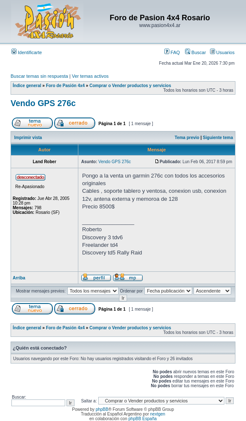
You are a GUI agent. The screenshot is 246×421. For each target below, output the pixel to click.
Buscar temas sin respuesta (39, 76)
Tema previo (187, 137)
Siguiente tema (218, 137)
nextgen (158, 414)
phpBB (102, 409)
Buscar (195, 52)
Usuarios (222, 52)
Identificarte (26, 52)
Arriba (19, 278)
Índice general (27, 85)
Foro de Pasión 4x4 (65, 85)
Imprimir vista (28, 137)
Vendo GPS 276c (43, 103)
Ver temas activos (90, 76)
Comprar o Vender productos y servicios (130, 85)
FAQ (172, 52)
